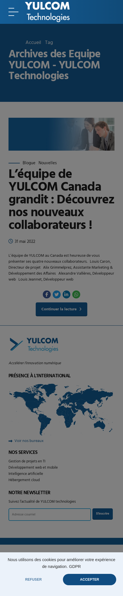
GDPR (75, 566)
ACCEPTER (89, 580)
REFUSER (33, 580)
